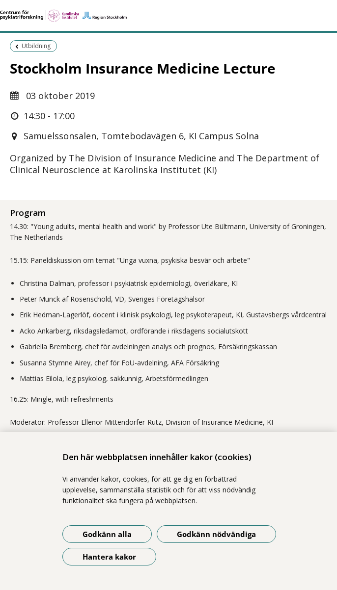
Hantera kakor (109, 557)
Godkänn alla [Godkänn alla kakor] (107, 534)
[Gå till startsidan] (168, 15)
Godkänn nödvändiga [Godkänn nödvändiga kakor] (216, 534)
